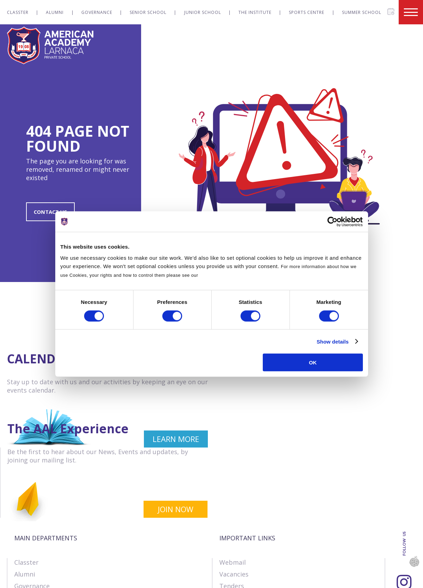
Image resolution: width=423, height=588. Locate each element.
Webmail (232, 492)
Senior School (148, 12)
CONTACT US (51, 211)
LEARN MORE (172, 439)
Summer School (361, 12)
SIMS (226, 551)
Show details (332, 341)
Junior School (202, 12)
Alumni (55, 12)
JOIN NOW (384, 439)
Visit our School (242, 563)
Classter (18, 12)
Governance (96, 12)
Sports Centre (306, 12)
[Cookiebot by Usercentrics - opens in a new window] (332, 221)
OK (313, 362)
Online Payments (244, 527)
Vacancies (234, 504)
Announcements (243, 539)
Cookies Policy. (217, 275)
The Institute (254, 12)
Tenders (231, 516)
